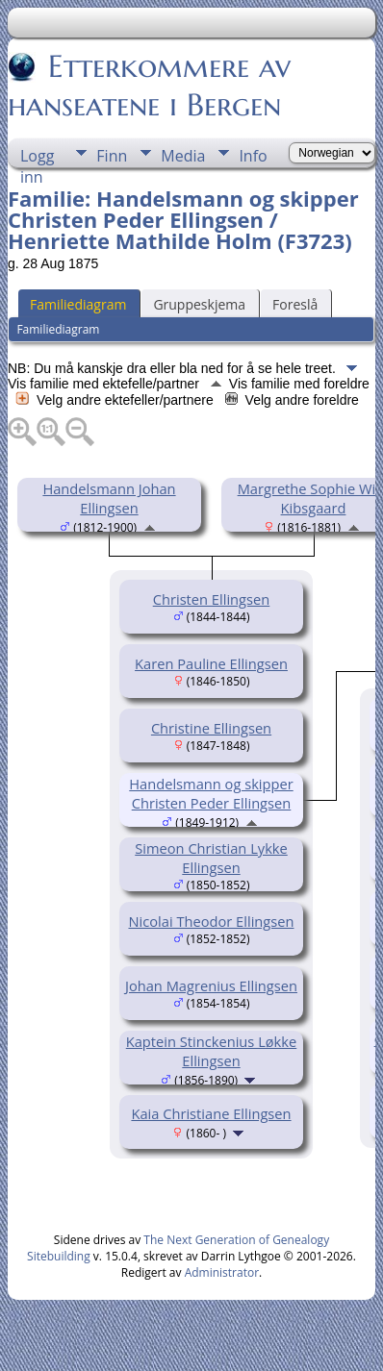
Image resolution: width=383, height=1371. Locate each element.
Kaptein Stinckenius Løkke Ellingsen (211, 1051)
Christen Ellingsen (211, 599)
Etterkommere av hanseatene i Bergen (149, 85)
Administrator (222, 1272)
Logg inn (37, 156)
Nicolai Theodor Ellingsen (211, 921)
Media (183, 155)
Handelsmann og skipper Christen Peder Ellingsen (211, 793)
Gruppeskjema (199, 304)
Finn (111, 155)
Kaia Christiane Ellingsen (211, 1113)
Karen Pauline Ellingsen (211, 663)
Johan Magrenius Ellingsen (211, 985)
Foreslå (295, 304)
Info (253, 155)
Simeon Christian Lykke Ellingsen (211, 857)
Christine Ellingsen (211, 727)
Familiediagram (78, 304)
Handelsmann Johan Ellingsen (108, 498)
